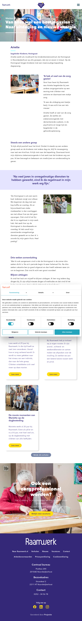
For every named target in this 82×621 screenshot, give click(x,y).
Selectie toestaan (41, 332)
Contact (66, 551)
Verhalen (35, 551)
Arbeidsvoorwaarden (23, 557)
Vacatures (56, 551)
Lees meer (15, 374)
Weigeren (15, 332)
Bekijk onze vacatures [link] (41, 514)
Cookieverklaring (60, 557)
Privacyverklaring (42, 557)
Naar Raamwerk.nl (20, 551)
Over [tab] (68, 292)
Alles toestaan (67, 332)
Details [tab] (41, 292)
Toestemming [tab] (14, 292)
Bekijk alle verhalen (41, 455)
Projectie (48, 614)
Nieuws (45, 551)
